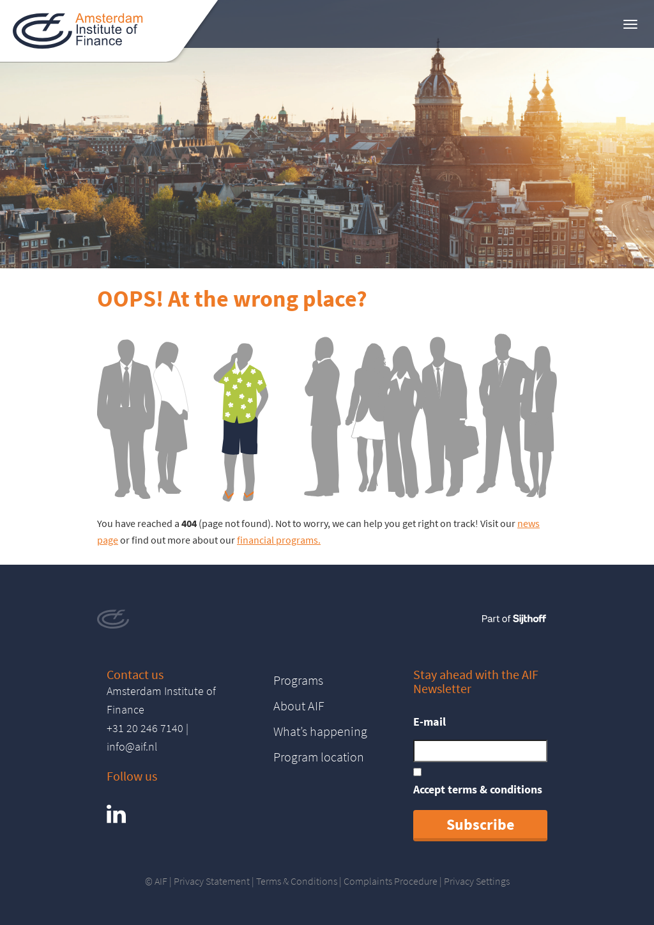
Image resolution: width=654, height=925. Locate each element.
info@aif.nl (132, 746)
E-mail (429, 721)
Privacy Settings (477, 881)
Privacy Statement (212, 881)
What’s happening (320, 731)
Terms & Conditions (296, 881)
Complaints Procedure (390, 881)
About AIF (298, 706)
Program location (318, 757)
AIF (161, 881)
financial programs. (279, 539)
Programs (298, 680)
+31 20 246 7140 (145, 728)
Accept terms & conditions (477, 789)
